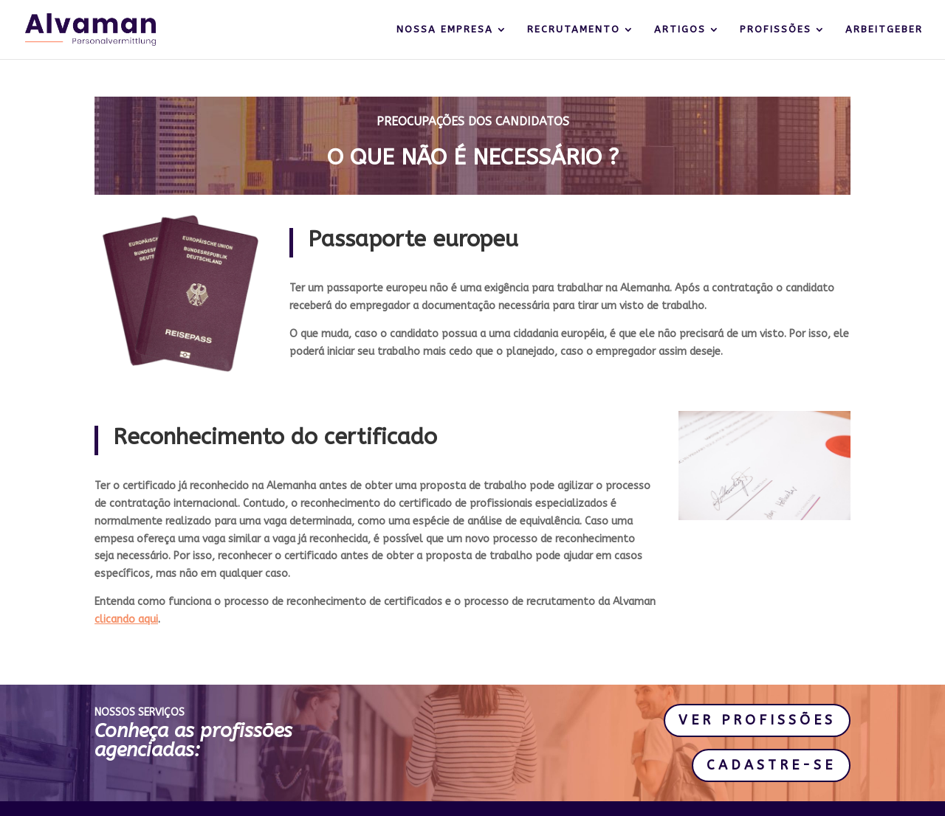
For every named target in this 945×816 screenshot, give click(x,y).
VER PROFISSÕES (757, 720)
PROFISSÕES (775, 29)
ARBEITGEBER (884, 29)
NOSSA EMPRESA (444, 29)
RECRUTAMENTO (573, 29)
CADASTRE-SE (771, 765)
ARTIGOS (680, 29)
